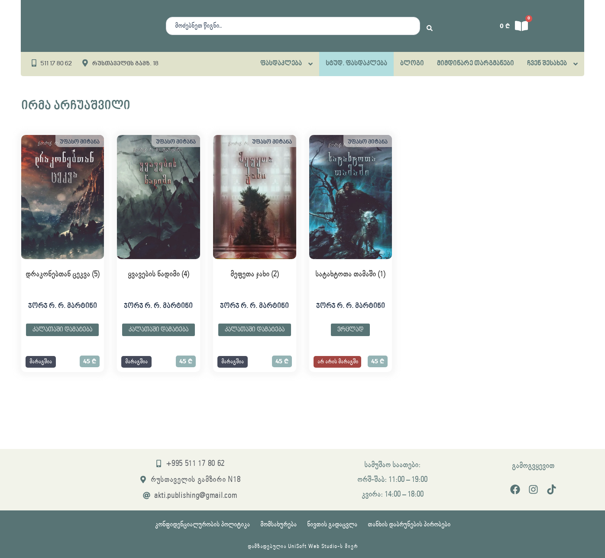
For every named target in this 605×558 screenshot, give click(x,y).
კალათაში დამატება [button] (62, 330)
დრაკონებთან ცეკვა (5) (63, 274)
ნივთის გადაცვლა (332, 525)
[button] (41, 362)
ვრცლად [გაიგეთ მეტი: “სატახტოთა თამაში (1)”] (350, 330)
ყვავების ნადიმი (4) (158, 274)
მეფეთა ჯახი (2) (254, 274)
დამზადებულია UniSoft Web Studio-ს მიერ (303, 546)
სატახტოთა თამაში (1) (350, 274)
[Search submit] (429, 25)
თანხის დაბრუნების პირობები (409, 525)
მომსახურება (278, 525)
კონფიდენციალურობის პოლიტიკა (202, 525)
